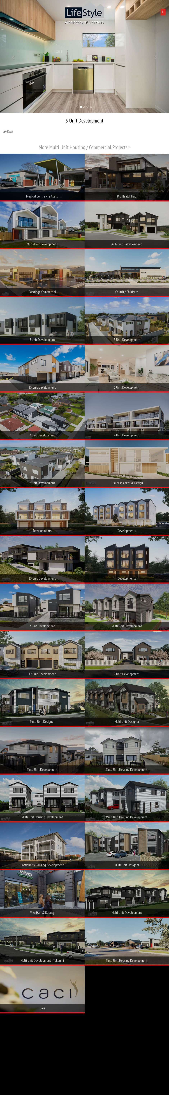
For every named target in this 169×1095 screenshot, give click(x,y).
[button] (12, 56)
